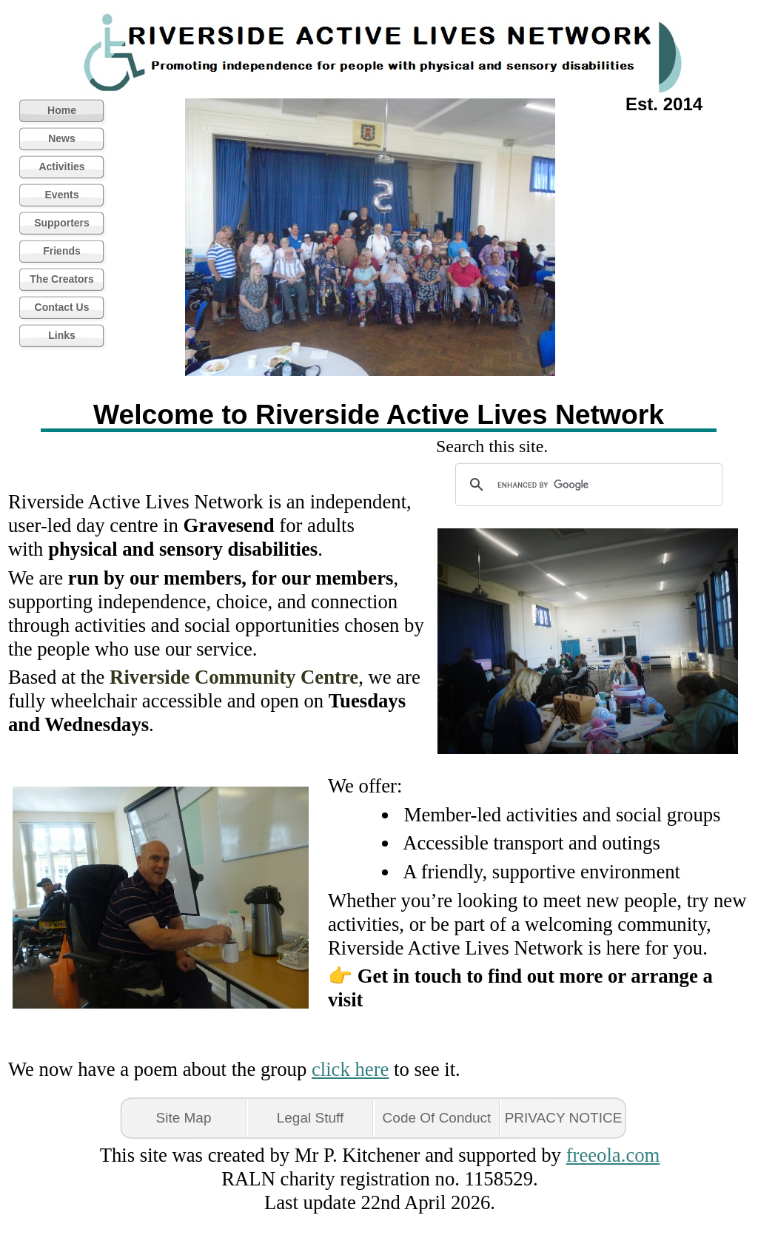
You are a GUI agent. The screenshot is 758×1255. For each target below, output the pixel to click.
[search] (586, 485)
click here (350, 1069)
